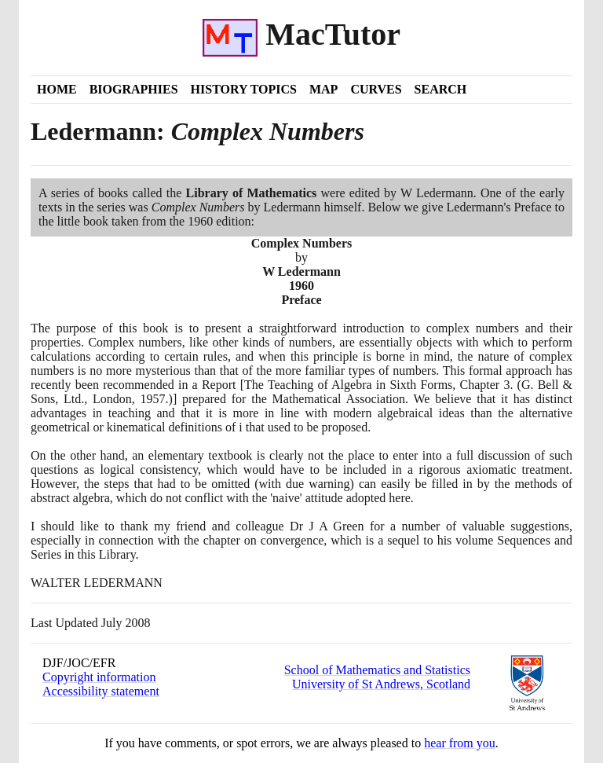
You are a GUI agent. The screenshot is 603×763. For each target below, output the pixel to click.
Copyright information (98, 677)
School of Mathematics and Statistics (377, 670)
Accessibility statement (100, 691)
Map (323, 89)
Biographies (134, 89)
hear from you (459, 743)
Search (441, 89)
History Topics (244, 89)
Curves (375, 89)
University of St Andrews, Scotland (381, 684)
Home (57, 89)
